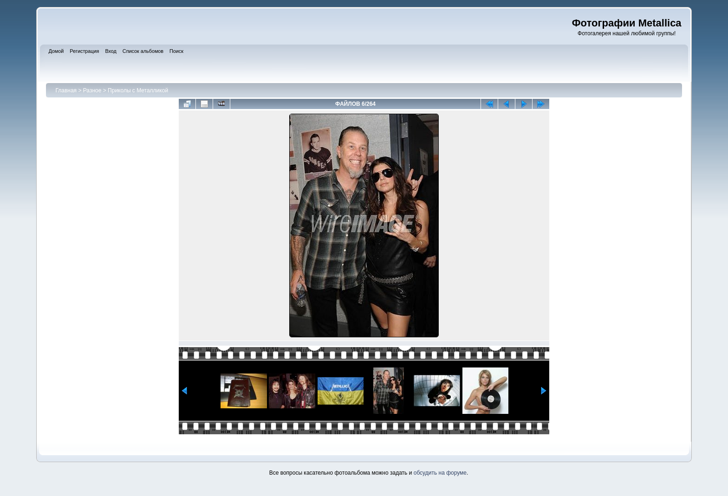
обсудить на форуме (440, 473)
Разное (92, 90)
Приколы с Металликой (138, 90)
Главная (66, 90)
